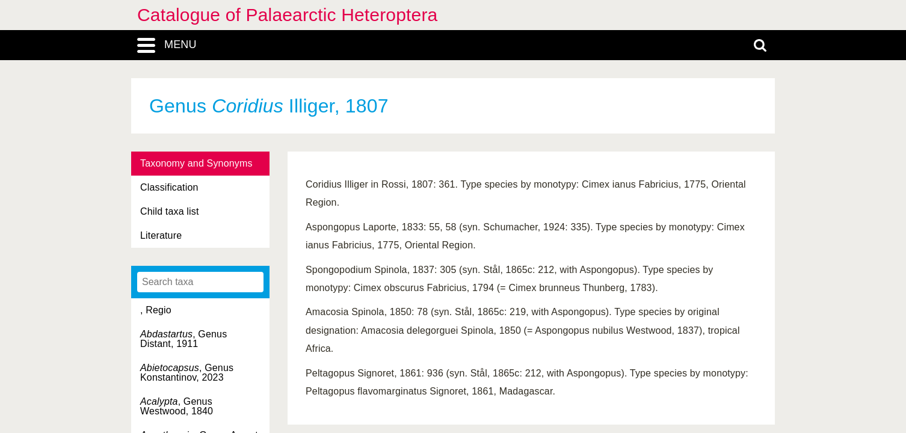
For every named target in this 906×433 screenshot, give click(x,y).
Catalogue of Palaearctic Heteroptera (287, 15)
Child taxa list (169, 211)
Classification (169, 187)
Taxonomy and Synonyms (196, 163)
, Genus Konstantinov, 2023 (186, 372)
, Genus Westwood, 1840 (176, 406)
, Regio (155, 310)
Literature (161, 235)
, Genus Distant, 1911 (183, 339)
